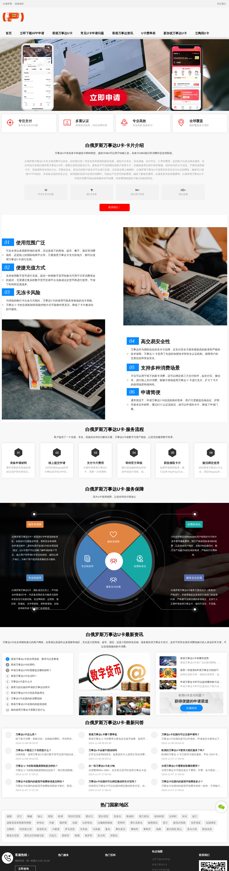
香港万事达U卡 (62, 33)
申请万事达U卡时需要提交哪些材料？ (31, 670)
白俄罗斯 (7, 3)
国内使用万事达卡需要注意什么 (28, 709)
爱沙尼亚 (103, 816)
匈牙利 (88, 835)
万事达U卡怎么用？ (26, 734)
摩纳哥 (134, 829)
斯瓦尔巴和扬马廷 (34, 835)
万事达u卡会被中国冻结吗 (103, 750)
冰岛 (184, 816)
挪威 (29, 816)
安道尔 (117, 816)
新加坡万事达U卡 (175, 33)
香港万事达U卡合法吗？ (24, 676)
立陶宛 (10, 829)
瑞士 (40, 816)
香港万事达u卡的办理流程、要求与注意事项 (35, 659)
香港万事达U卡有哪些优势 (194, 658)
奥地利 (130, 816)
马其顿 (96, 829)
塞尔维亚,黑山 (174, 829)
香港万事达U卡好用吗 (23, 664)
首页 (9, 33)
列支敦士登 (26, 829)
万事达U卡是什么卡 (21, 681)
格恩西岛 (153, 822)
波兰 (194, 816)
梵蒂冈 (121, 822)
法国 (74, 822)
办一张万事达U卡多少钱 (102, 765)
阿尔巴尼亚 (74, 816)
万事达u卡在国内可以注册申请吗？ (180, 734)
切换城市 (19, 3)
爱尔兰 (89, 816)
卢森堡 (56, 829)
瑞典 (158, 829)
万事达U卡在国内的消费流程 (26, 698)
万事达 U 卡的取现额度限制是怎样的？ (37, 765)
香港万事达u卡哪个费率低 (103, 734)
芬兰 (19, 816)
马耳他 (83, 829)
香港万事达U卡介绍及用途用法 (27, 692)
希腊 (77, 835)
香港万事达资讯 (122, 33)
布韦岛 (40, 822)
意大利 (101, 835)
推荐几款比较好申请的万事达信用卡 (30, 687)
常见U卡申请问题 (92, 33)
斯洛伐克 (207, 829)
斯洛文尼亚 (13, 835)
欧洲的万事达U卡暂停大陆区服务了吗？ (183, 750)
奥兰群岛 (144, 816)
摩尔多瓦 (120, 829)
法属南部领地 (105, 822)
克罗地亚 (196, 822)
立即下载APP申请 (32, 33)
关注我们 (221, 3)
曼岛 (107, 829)
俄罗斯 (63, 822)
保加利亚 (159, 816)
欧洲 (60, 816)
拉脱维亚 (211, 822)
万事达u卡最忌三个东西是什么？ (33, 750)
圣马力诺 (192, 829)
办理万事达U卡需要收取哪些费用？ (180, 765)
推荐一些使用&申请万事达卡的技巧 (199, 670)
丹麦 (51, 822)
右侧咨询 (191, 708)
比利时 (173, 816)
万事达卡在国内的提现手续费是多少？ (182, 781)
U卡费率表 (148, 33)
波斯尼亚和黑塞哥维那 (19, 822)
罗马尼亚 (70, 829)
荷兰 (165, 822)
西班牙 (65, 835)
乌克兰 (52, 835)
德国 (9, 816)
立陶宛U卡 (202, 33)
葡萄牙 (147, 829)
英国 (50, 816)
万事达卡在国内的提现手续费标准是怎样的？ (40, 781)
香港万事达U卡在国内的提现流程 (29, 704)
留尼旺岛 (42, 829)
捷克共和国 (179, 822)
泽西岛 (114, 835)
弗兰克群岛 (136, 822)
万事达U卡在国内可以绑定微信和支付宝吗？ (113, 781)
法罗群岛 (87, 822)
